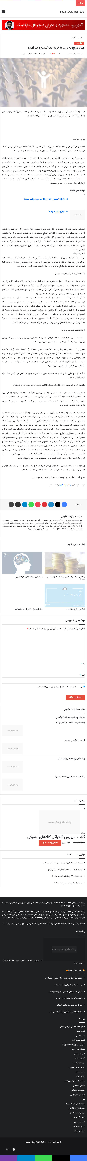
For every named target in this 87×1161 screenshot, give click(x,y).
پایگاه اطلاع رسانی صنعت (35, 1142)
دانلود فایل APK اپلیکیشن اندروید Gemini (67, 876)
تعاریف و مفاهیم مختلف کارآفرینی (70, 717)
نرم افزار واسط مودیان (77, 1067)
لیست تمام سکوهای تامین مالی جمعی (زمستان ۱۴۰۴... (61, 862)
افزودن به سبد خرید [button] (50, 842)
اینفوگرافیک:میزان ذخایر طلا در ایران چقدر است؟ (46, 199)
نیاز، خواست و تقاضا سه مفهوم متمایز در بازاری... (64, 869)
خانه (81, 37)
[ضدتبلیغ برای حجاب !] (77, 215)
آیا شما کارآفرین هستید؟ (74, 740)
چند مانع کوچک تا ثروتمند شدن (71, 758)
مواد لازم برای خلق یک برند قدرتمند (28, 609)
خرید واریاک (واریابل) (77, 1112)
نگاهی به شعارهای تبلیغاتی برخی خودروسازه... (65, 991)
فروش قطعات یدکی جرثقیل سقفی (72, 1026)
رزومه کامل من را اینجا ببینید (38, 529)
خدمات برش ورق (78, 1049)
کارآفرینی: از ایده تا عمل (76, 609)
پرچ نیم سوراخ (79, 1130)
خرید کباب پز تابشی (77, 1094)
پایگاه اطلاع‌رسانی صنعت (76, 902)
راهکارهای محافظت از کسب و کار (70, 722)
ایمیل (82, 675)
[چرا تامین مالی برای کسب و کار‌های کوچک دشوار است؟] (65, 563)
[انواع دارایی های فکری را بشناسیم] (22, 563)
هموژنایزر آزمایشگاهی (77, 1108)
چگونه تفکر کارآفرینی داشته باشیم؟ (70, 776)
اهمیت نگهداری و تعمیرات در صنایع (69, 998)
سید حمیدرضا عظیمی (75, 53)
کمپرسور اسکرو (79, 1053)
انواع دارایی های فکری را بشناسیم (29, 576)
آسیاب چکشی (80, 1071)
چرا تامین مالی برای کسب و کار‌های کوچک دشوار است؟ (66, 578)
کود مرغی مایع (79, 1121)
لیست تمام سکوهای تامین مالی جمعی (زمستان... (63, 978)
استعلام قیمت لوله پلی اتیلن (74, 1081)
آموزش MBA (80, 1058)
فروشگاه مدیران (71, 917)
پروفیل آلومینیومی (78, 1117)
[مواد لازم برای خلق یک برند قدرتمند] (22, 595)
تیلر (83, 1099)
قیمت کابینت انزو (78, 1040)
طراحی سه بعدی (79, 1085)
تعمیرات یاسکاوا (79, 1126)
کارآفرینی (74, 37)
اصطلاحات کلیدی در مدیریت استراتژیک (67, 883)
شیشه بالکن (80, 1031)
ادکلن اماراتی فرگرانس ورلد (75, 1103)
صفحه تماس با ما (41, 923)
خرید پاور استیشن (78, 1090)
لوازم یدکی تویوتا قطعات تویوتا (73, 1044)
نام (83, 663)
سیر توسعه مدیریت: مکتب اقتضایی (69, 1005)
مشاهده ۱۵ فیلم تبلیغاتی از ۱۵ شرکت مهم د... (65, 1011)
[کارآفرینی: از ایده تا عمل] (65, 595)
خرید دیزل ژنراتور (78, 1062)
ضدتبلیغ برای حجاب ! (58, 211)
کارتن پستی (80, 1076)
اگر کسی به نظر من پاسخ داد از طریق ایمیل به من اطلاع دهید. (61, 686)
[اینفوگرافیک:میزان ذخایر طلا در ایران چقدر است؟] (77, 202)
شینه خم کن (80, 1035)
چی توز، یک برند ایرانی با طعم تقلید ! (68, 984)
